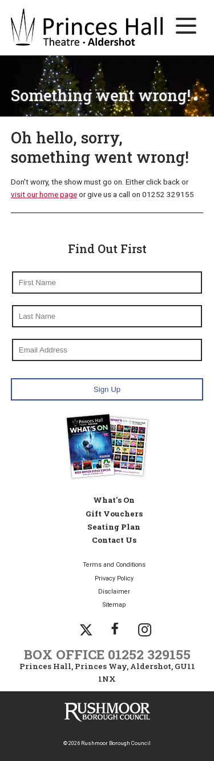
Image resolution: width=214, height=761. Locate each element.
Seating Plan (113, 527)
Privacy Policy (114, 578)
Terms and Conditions (114, 564)
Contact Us (114, 540)
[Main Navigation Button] (186, 26)
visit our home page (44, 194)
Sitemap (114, 604)
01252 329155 (149, 654)
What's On (114, 500)
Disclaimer (114, 591)
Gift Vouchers (114, 513)
